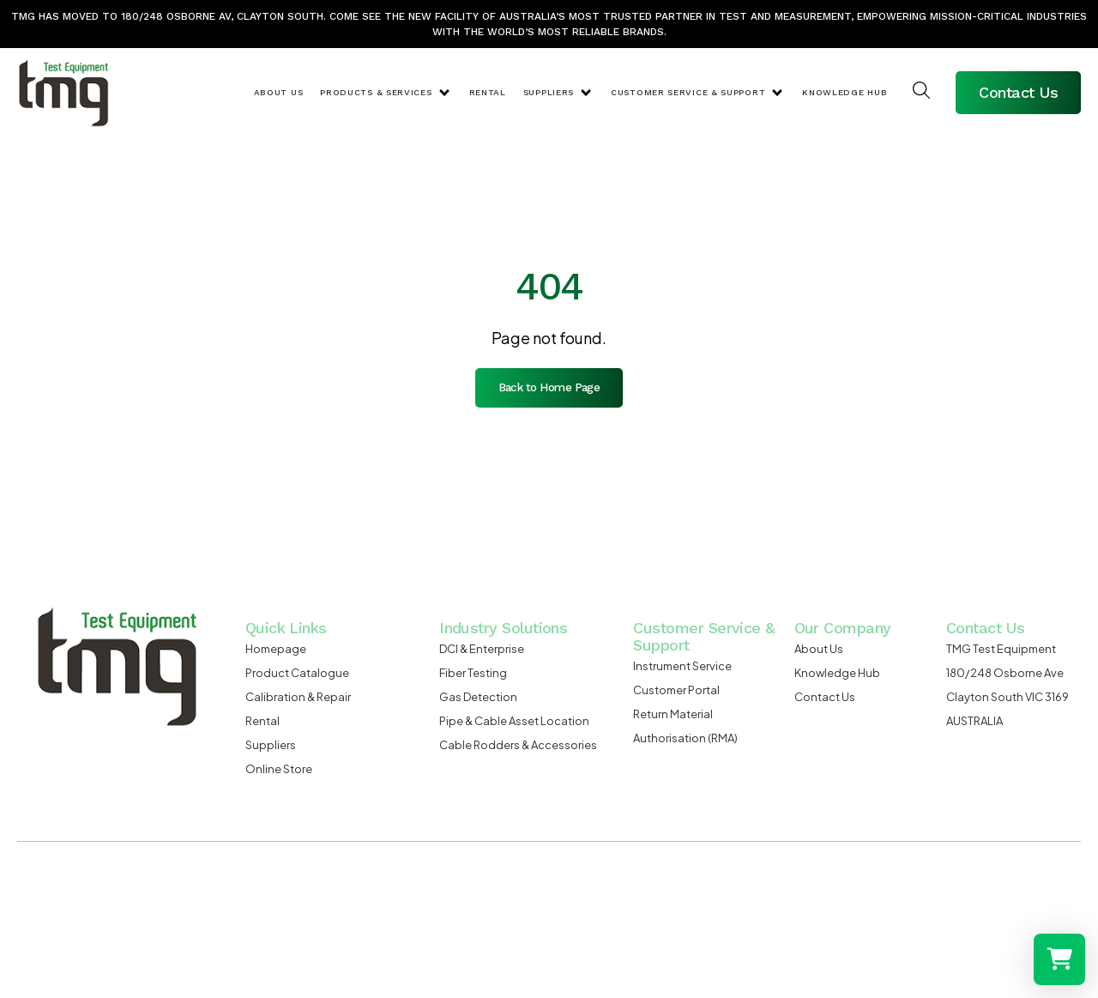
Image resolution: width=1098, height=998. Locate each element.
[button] (385, 92)
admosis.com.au (249, 913)
